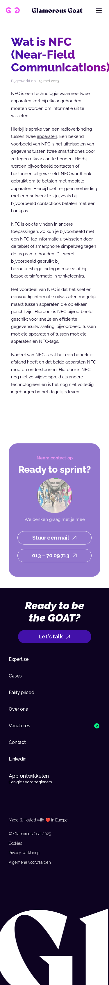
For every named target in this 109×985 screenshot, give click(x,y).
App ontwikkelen (29, 776)
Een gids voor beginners (30, 782)
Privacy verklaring (24, 852)
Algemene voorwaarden (30, 862)
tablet (23, 246)
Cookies (15, 843)
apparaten (47, 136)
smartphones (71, 151)
